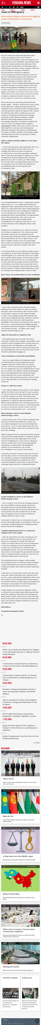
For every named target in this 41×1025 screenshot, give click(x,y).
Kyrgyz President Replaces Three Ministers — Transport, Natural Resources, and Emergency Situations (20, 728)
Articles (12, 10)
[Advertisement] (20, 630)
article (3, 92)
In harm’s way (27, 978)
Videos (23, 10)
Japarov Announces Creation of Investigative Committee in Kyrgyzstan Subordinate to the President (20, 702)
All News (37, 743)
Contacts (5, 1019)
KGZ (6, 7)
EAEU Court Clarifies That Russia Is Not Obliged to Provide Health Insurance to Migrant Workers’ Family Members (21, 652)
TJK (10, 7)
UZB (17, 7)
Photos (33, 10)
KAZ (2, 7)
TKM (14, 7)
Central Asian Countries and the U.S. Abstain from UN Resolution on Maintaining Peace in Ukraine (20, 677)
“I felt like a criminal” (10, 978)
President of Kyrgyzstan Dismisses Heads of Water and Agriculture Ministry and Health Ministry (19, 691)
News (3, 10)
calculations (5, 126)
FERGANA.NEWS (21, 3)
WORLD (21, 7)
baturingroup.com (17, 1023)
